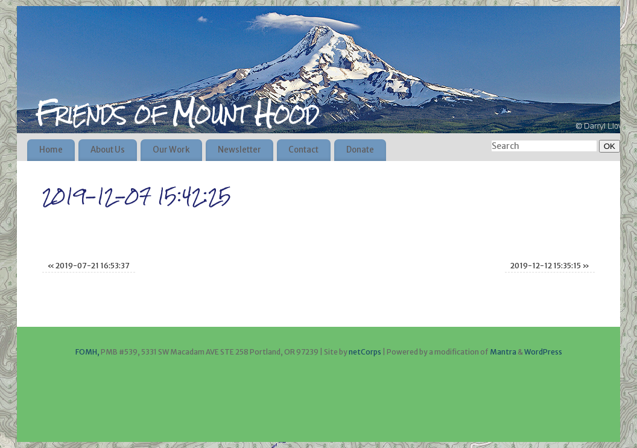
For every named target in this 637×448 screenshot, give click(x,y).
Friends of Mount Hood (176, 113)
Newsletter (239, 150)
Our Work (171, 150)
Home (51, 150)
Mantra (503, 351)
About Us (107, 150)
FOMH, (87, 351)
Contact (303, 150)
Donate (360, 150)
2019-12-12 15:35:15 (549, 265)
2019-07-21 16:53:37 (89, 265)
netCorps (365, 351)
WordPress (543, 351)
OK (607, 146)
